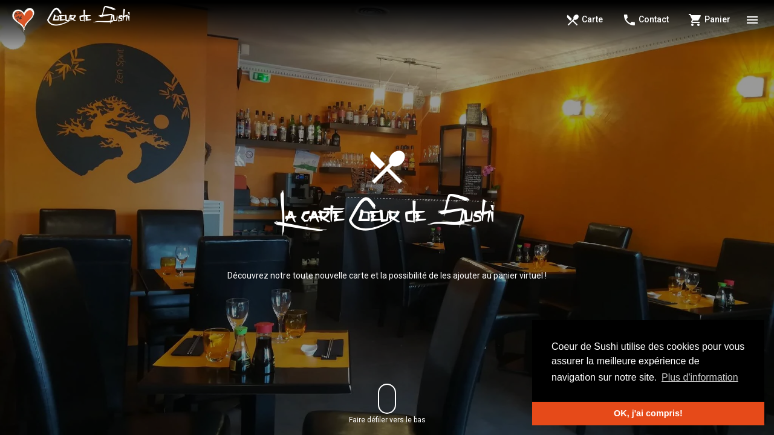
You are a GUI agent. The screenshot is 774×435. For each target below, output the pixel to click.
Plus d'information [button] (700, 377)
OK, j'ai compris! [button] (648, 413)
